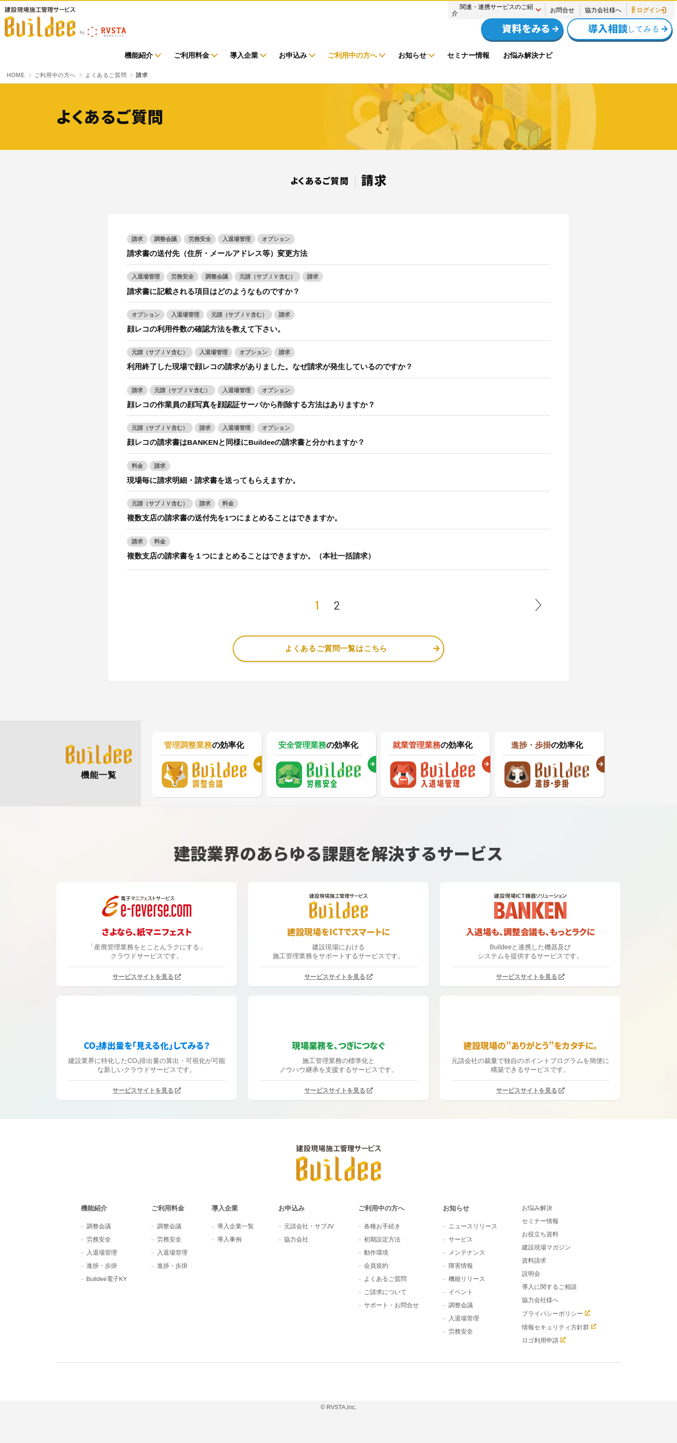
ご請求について (385, 1292)
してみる (615, 29)
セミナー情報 (468, 55)
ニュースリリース (473, 1226)
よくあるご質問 (385, 1279)
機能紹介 (139, 55)
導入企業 (244, 55)
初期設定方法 (382, 1239)
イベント (461, 1292)
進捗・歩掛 (102, 1266)
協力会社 (296, 1239)
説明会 (531, 1274)
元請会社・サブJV (309, 1226)
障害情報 (461, 1266)
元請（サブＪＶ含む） (267, 276)
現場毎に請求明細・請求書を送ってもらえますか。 (213, 480)
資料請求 (534, 1260)
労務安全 (200, 239)
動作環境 (376, 1252)
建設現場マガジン (546, 1247)
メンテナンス (467, 1252)
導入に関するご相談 (549, 1287)
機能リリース (467, 1279)
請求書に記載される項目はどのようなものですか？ (213, 291)
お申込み (293, 55)
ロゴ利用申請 (540, 1340)
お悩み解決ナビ (527, 55)
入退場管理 (236, 239)
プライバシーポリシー (552, 1313)
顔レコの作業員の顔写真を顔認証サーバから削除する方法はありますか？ (251, 405)
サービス (461, 1239)
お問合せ (562, 10)
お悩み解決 (537, 1208)
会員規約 (376, 1266)
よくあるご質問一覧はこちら (336, 648)
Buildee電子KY (107, 1279)
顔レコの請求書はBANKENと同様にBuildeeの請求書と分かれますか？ (246, 442)
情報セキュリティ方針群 (555, 1327)
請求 (137, 239)
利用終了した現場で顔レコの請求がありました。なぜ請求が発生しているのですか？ (270, 367)
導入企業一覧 (235, 1226)
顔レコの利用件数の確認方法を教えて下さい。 (206, 329)
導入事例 (229, 1239)
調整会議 (165, 239)
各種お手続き (382, 1226)
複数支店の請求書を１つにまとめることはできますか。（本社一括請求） (251, 556)
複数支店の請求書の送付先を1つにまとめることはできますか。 (234, 518)
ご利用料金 (191, 55)
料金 (137, 466)
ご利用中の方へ (352, 55)
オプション (276, 239)
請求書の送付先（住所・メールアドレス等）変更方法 (217, 253)
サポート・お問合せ (391, 1305)
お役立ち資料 (540, 1234)
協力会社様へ (603, 10)
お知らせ (412, 55)
